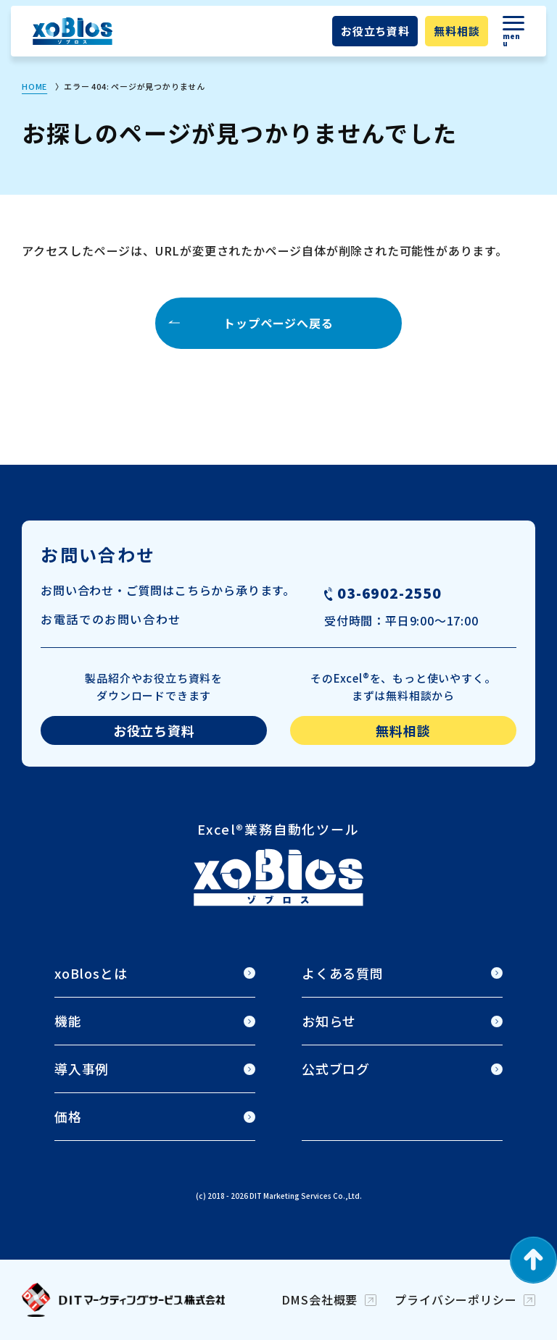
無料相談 (456, 30)
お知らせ (329, 1020)
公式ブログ (336, 1068)
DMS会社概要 (319, 1299)
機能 (68, 1020)
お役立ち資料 (375, 30)
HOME (34, 86)
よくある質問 (343, 973)
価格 (68, 1116)
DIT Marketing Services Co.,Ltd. (305, 1195)
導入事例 (81, 1068)
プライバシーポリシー (455, 1299)
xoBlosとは (90, 973)
